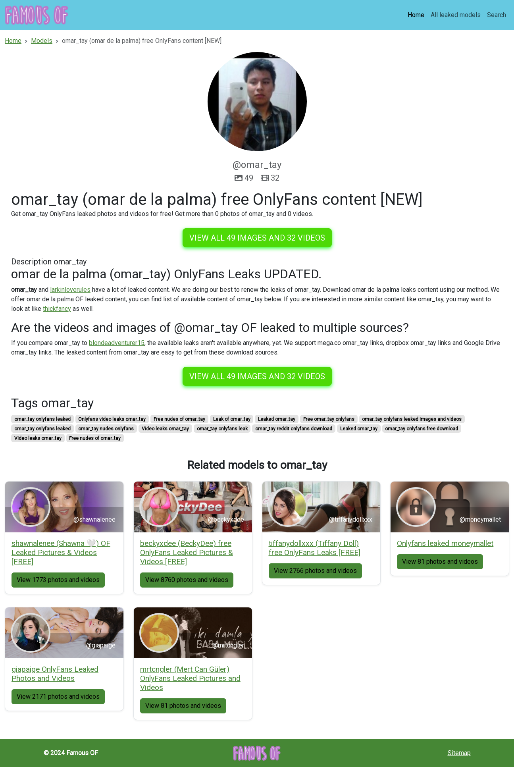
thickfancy (57, 308)
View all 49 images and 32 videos (257, 238)
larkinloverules (70, 289)
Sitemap (459, 753)
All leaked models (456, 15)
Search (496, 15)
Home (416, 15)
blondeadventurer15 (116, 343)
